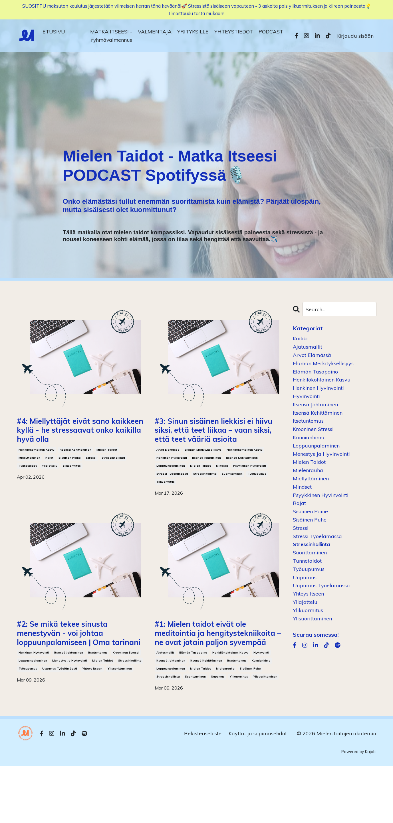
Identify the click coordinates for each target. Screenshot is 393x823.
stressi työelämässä (172, 496)
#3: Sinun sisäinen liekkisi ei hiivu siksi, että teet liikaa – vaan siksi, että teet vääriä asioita (215, 441)
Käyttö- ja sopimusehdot (258, 790)
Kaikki (300, 338)
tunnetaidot (28, 488)
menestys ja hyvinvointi (69, 705)
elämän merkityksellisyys (203, 472)
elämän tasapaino (193, 709)
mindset (222, 488)
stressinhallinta (113, 480)
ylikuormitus (72, 488)
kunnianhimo (261, 717)
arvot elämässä (168, 472)
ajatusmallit (165, 709)
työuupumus (257, 496)
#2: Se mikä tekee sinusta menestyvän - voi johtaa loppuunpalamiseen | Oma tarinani (80, 666)
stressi (91, 480)
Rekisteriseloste (202, 790)
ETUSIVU (54, 32)
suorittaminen (232, 496)
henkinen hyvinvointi (171, 480)
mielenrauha (225, 725)
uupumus (218, 733)
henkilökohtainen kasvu (37, 472)
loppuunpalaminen (170, 488)
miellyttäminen (29, 480)
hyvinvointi (261, 709)
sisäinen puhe (250, 725)
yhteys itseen (92, 713)
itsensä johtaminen (206, 480)
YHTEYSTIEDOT (233, 32)
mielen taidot (106, 472)
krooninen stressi (126, 697)
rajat (49, 480)
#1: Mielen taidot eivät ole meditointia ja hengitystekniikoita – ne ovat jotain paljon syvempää (217, 673)
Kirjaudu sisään (355, 37)
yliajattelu (49, 488)
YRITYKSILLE (193, 32)
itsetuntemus (98, 697)
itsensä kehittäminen (75, 472)
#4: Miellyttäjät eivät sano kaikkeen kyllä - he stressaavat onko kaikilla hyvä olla (80, 441)
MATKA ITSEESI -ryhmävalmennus (111, 36)
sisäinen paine (70, 480)
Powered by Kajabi (358, 808)
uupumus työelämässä (59, 713)
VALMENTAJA (155, 32)
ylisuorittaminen (120, 713)
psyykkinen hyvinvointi (249, 488)
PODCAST (271, 32)
